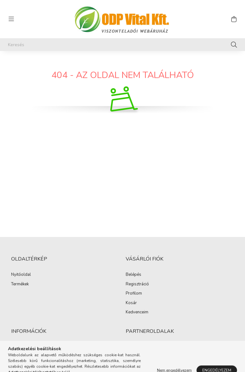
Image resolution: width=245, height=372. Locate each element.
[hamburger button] (11, 19)
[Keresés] (122, 44)
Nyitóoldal (21, 274)
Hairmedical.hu (140, 347)
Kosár (131, 303)
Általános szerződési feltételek (40, 347)
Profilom (134, 293)
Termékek (20, 284)
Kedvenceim (137, 312)
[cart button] (233, 19)
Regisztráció (137, 284)
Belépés (133, 274)
